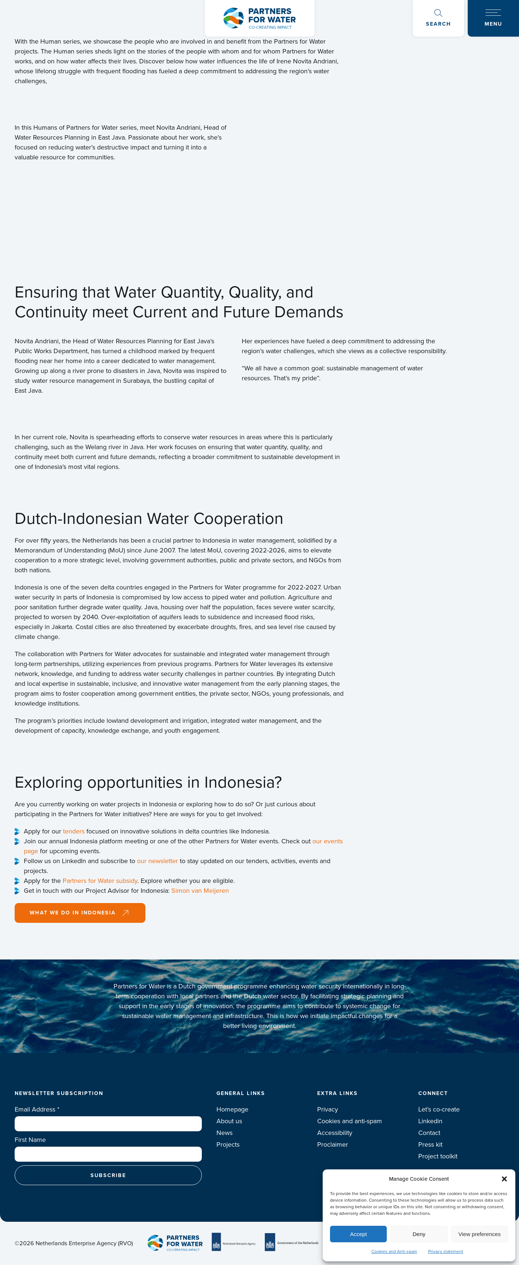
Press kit (430, 1144)
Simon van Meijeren (200, 890)
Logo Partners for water (259, 18)
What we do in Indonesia (73, 913)
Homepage (232, 1109)
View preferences (480, 1234)
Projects (228, 1144)
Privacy (327, 1109)
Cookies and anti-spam (349, 1121)
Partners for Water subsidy (100, 880)
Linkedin (430, 1121)
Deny (418, 1234)
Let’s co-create (439, 1109)
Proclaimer (332, 1144)
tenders (74, 831)
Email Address (37, 1109)
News (224, 1133)
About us (229, 1121)
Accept (358, 1234)
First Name (30, 1139)
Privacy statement (445, 1251)
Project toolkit (437, 1156)
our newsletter (157, 861)
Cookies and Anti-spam (394, 1251)
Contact (429, 1133)
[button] (504, 1179)
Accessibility (334, 1133)
